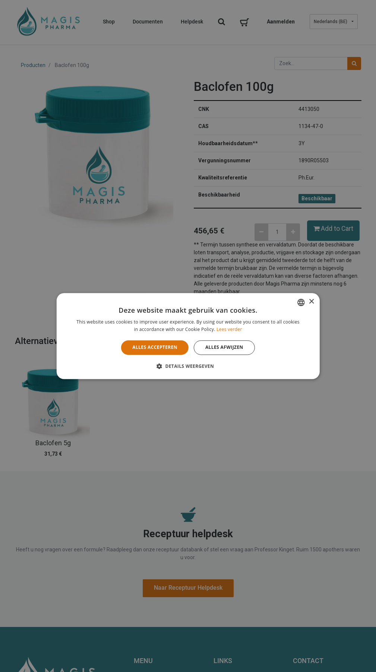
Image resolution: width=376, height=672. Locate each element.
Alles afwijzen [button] (224, 347)
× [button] (311, 302)
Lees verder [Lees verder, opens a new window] (229, 329)
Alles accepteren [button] (154, 347)
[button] (188, 366)
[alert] (188, 336)
